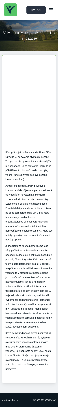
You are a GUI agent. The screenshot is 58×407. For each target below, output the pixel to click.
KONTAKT (36, 9)
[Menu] (50, 9)
